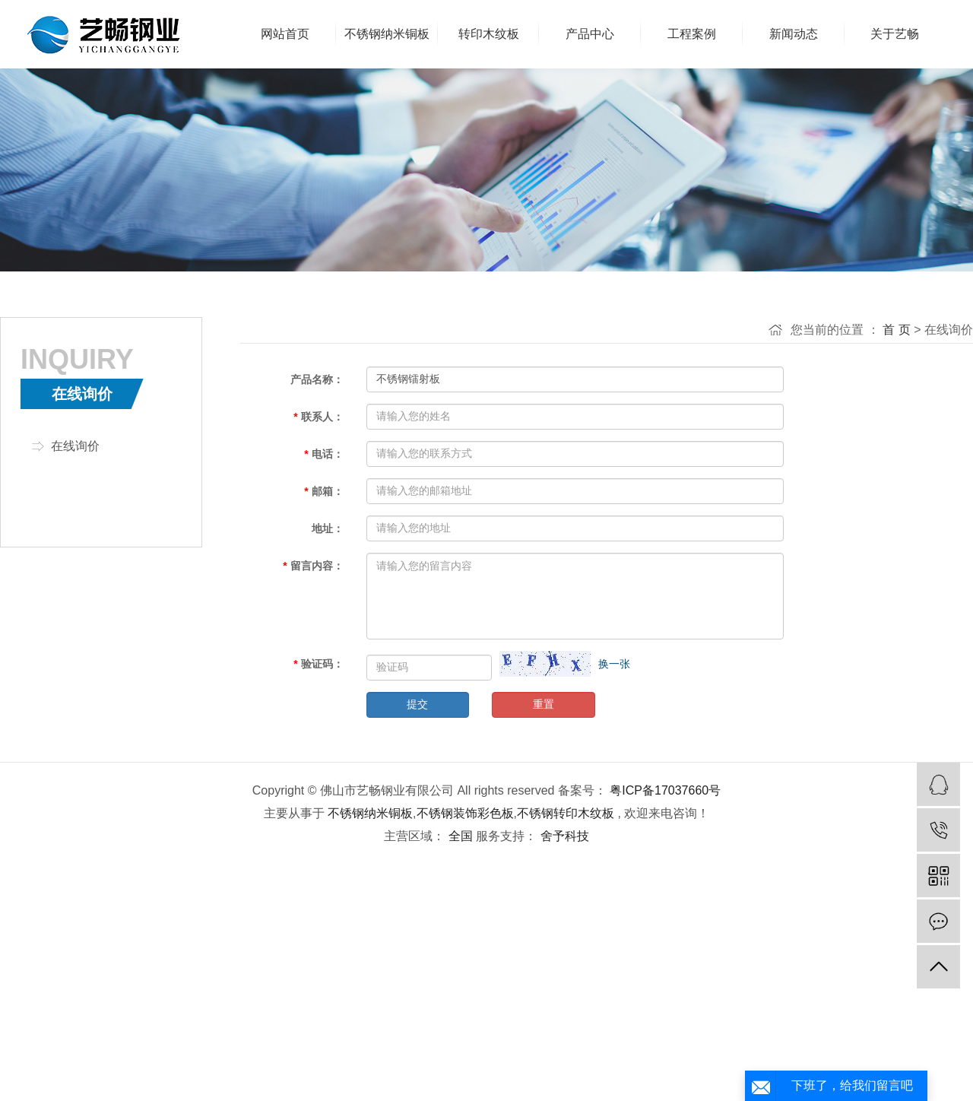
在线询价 (75, 445)
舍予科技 (562, 836)
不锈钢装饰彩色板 (465, 813)
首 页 (896, 329)
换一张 (614, 664)
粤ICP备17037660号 (665, 790)
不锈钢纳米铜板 (370, 813)
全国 (460, 836)
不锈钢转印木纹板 (565, 813)
